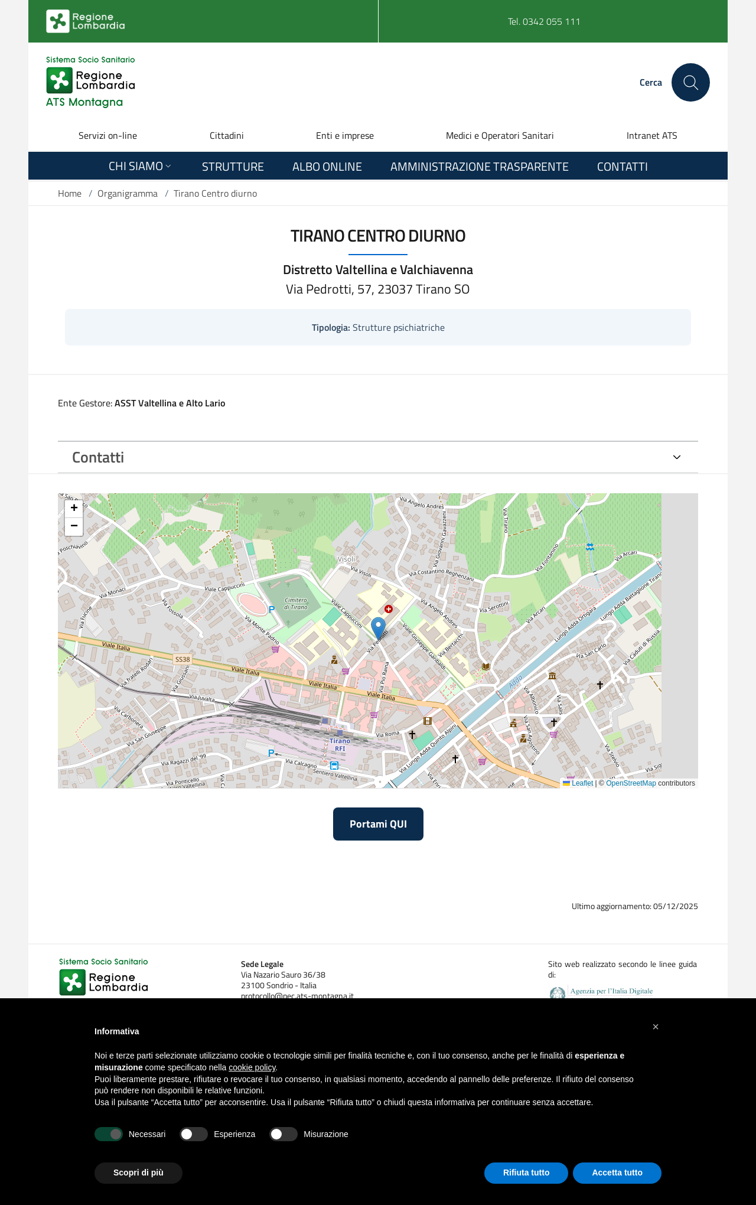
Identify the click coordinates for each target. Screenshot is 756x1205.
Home (70, 193)
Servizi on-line (108, 135)
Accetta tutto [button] (617, 1172)
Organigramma (127, 193)
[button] (655, 1026)
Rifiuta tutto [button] (526, 1172)
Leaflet (578, 783)
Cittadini (227, 135)
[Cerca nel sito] (691, 82)
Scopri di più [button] (138, 1172)
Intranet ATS (652, 135)
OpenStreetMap (631, 783)
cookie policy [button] (252, 1067)
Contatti (98, 456)
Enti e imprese (345, 135)
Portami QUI (378, 824)
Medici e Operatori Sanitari (500, 135)
